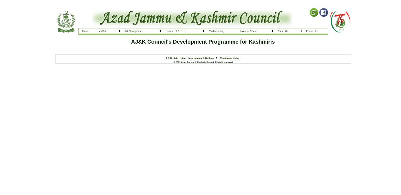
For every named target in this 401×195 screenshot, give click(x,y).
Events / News (248, 31)
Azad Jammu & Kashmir (201, 58)
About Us (282, 31)
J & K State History (176, 58)
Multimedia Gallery (230, 58)
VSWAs (102, 31)
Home (85, 31)
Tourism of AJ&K (175, 31)
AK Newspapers (133, 31)
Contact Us (312, 31)
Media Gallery (216, 31)
